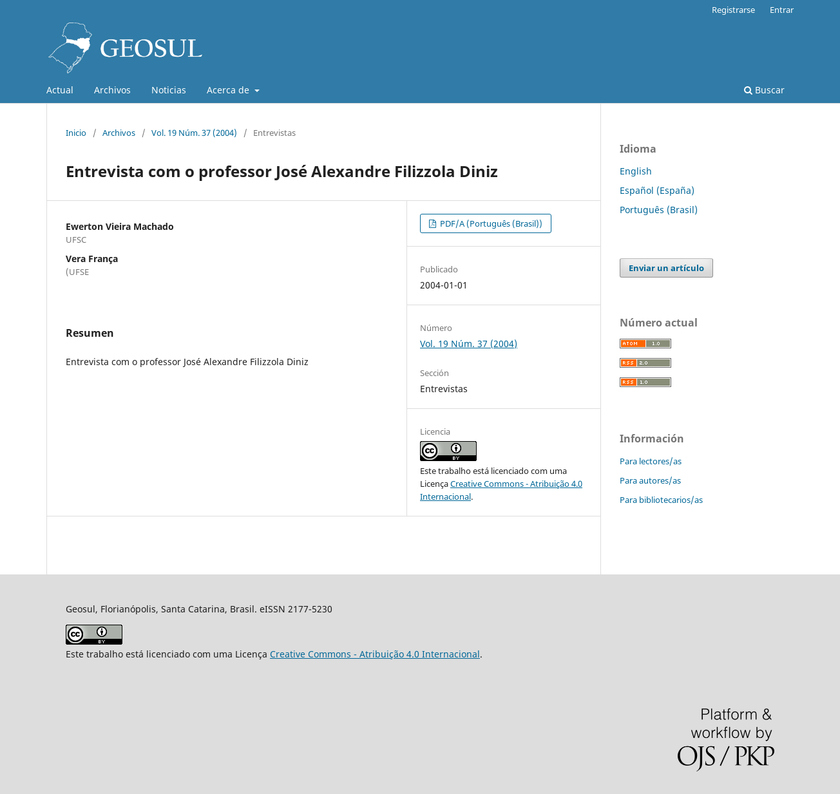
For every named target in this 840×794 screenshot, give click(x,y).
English (636, 171)
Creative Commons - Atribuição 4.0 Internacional (375, 654)
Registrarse (733, 9)
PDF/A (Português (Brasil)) (490, 223)
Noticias (168, 90)
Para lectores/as (651, 461)
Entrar (782, 9)
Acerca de (229, 90)
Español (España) (657, 190)
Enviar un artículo (666, 268)
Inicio (76, 132)
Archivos (112, 90)
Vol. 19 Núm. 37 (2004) (194, 132)
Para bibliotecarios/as (661, 500)
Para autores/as (650, 480)
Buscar (764, 90)
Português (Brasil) (659, 209)
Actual (59, 90)
